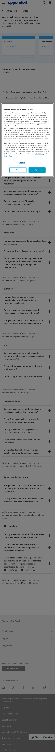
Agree (37, 170)
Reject (18, 170)
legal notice (8, 156)
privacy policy (39, 154)
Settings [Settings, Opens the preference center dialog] (22, 163)
